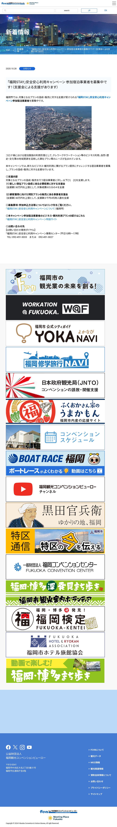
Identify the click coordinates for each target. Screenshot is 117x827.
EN (106, 10)
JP (89, 10)
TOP (8, 50)
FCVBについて (97, 750)
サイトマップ (96, 794)
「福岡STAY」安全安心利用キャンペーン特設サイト (31, 219)
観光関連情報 (97, 769)
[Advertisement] (58, 711)
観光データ (96, 756)
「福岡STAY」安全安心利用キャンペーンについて (30, 208)
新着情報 (20, 50)
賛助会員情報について (101, 775)
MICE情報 (95, 762)
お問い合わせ (97, 781)
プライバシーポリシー (101, 788)
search (66, 10)
